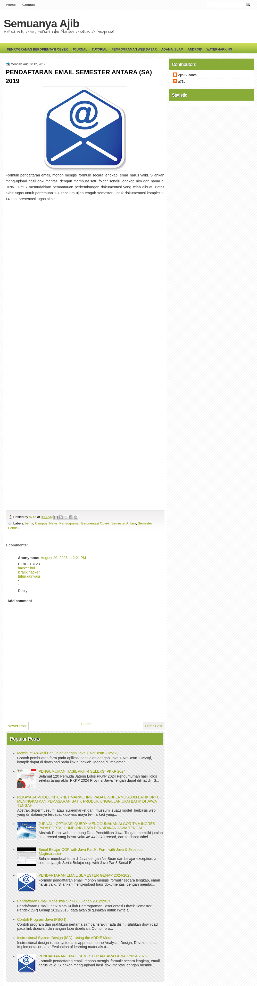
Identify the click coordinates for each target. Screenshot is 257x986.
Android (195, 49)
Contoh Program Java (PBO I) (42, 919)
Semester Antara (123, 523)
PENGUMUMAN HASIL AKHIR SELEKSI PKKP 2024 (82, 771)
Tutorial (99, 49)
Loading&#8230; (88, 345)
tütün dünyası (29, 576)
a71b (33, 517)
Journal (79, 49)
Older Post (153, 726)
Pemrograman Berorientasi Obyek (37, 49)
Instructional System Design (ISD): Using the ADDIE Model (65, 938)
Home (11, 5)
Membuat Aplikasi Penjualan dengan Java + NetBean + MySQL (69, 753)
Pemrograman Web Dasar (134, 49)
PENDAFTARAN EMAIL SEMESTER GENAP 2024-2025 (84, 875)
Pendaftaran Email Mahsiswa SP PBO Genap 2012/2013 (63, 901)
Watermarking (219, 49)
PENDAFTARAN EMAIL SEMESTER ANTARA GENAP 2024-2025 (92, 956)
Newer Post (17, 726)
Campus (41, 523)
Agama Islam (172, 49)
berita (29, 523)
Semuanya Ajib (41, 23)
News (53, 523)
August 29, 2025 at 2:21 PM (63, 558)
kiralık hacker (29, 572)
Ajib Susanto (187, 75)
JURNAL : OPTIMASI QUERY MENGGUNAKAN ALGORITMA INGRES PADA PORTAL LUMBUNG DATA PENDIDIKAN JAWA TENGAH (96, 826)
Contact (28, 5)
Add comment (19, 601)
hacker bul (26, 568)
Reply (23, 591)
